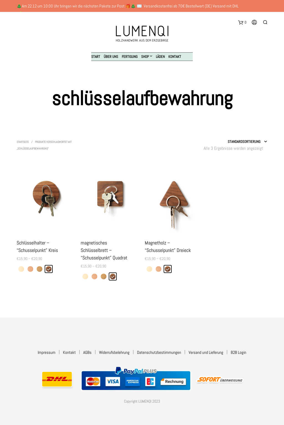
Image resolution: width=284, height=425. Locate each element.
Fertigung (130, 56)
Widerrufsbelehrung (114, 352)
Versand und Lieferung (206, 352)
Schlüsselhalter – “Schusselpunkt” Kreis (37, 246)
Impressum (46, 352)
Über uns (111, 56)
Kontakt (174, 56)
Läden (160, 56)
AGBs (87, 352)
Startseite (23, 142)
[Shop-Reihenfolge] (230, 141)
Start (95, 56)
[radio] (21, 269)
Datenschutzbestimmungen (159, 352)
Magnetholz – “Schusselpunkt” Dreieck (168, 246)
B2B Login (238, 352)
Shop (145, 56)
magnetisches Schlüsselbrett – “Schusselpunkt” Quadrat (104, 250)
